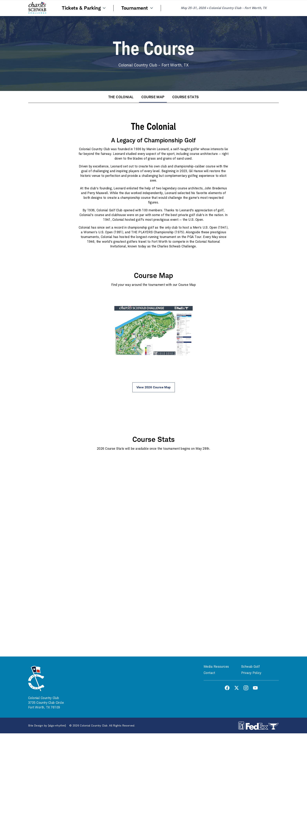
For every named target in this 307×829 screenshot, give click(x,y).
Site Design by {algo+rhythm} (47, 725)
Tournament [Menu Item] (137, 8)
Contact (209, 673)
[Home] (37, 8)
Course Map (152, 97)
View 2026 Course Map (153, 387)
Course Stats (185, 97)
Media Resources (216, 666)
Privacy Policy (251, 673)
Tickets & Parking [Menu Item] (84, 8)
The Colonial (121, 97)
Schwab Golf (250, 666)
